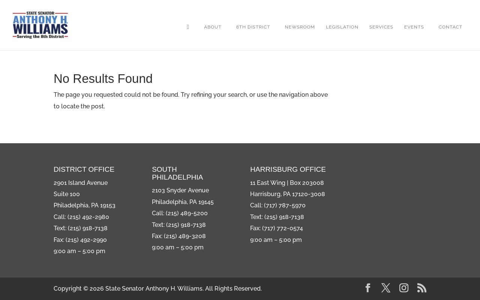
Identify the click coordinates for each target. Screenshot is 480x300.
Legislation (342, 27)
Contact (450, 27)
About (213, 27)
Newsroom (300, 27)
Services (381, 27)
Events (414, 27)
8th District (253, 27)
